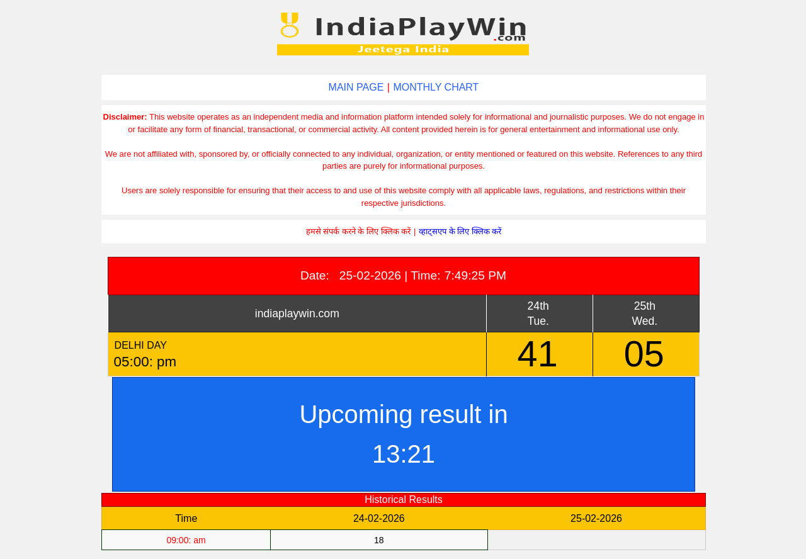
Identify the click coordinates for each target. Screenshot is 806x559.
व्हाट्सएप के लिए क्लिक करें (460, 231)
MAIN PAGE (356, 87)
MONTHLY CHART (436, 87)
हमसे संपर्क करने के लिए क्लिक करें (358, 231)
